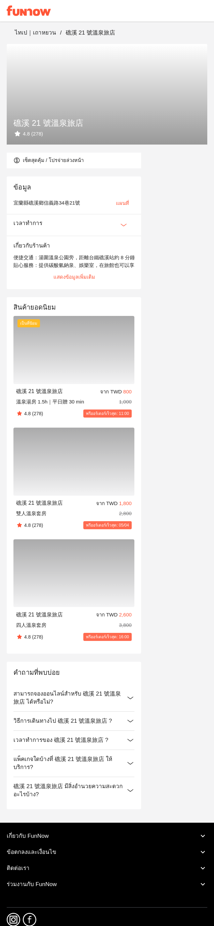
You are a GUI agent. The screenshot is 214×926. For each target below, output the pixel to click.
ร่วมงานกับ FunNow (107, 884)
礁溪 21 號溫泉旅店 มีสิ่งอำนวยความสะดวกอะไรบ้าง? (73, 790)
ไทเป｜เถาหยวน (35, 33)
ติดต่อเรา (107, 868)
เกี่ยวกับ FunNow (107, 836)
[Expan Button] (123, 225)
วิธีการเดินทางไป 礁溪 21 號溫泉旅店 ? (73, 721)
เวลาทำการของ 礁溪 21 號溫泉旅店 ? (73, 740)
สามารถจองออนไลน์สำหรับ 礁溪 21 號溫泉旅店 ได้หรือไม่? (73, 698)
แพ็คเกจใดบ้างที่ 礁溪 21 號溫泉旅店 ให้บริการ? (73, 763)
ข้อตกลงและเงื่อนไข (107, 852)
